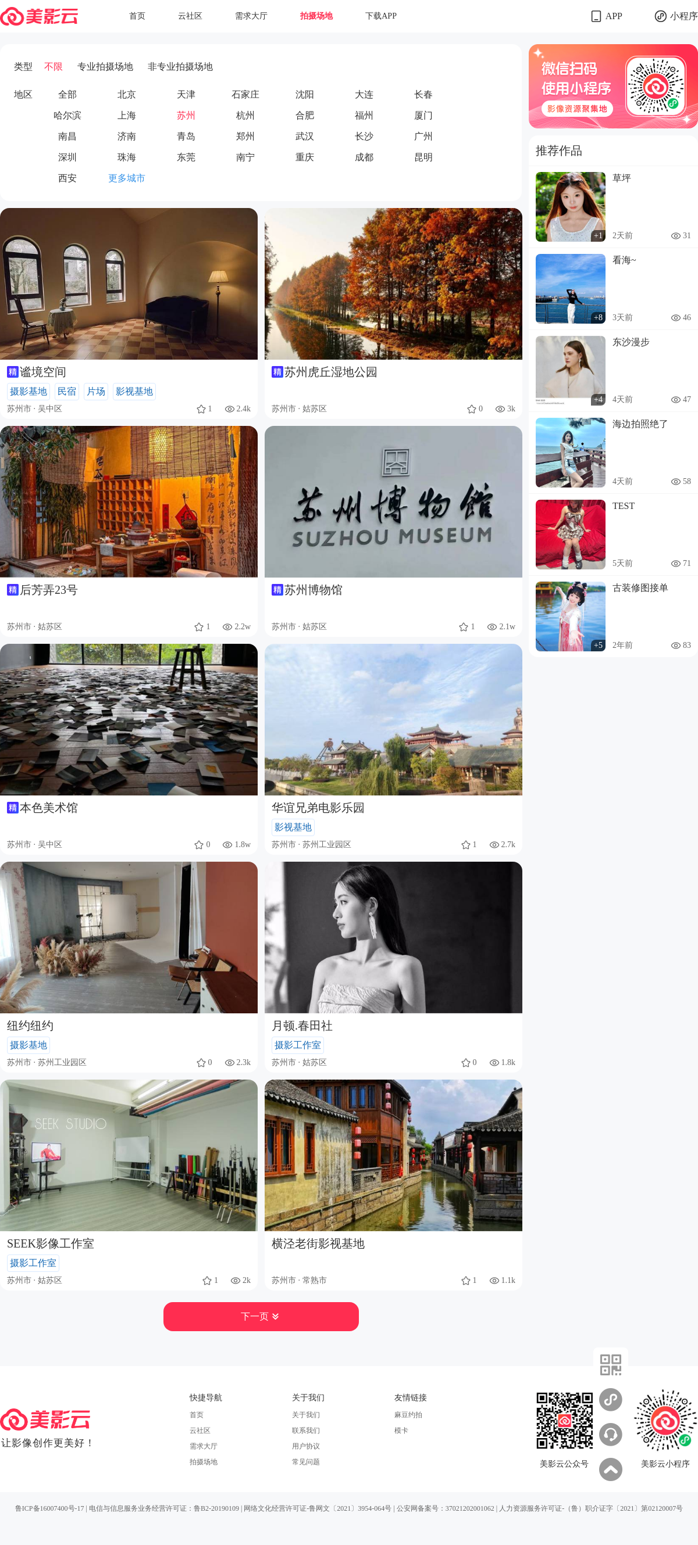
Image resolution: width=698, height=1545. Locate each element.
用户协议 (306, 1446)
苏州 (186, 115)
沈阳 (304, 94)
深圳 (67, 157)
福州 (364, 115)
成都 (364, 157)
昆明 (423, 157)
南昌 (67, 136)
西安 (67, 178)
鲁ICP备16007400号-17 (49, 1508)
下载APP (381, 16)
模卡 (401, 1430)
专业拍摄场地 (105, 66)
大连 (364, 94)
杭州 (245, 115)
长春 (423, 94)
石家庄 (245, 94)
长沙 (364, 136)
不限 (53, 66)
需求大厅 (251, 16)
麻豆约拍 (408, 1415)
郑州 (245, 136)
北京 (126, 94)
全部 (67, 94)
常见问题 (306, 1462)
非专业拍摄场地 (180, 66)
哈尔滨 (67, 115)
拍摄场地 (316, 16)
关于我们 (306, 1415)
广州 (423, 136)
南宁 (245, 157)
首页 (137, 16)
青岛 (186, 136)
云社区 (190, 16)
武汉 (304, 136)
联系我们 (306, 1430)
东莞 (186, 157)
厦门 (423, 115)
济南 (126, 136)
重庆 (304, 157)
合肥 (304, 115)
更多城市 (126, 178)
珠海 (126, 157)
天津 (186, 94)
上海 (126, 115)
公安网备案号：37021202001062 (445, 1508)
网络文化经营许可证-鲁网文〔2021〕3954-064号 (317, 1508)
